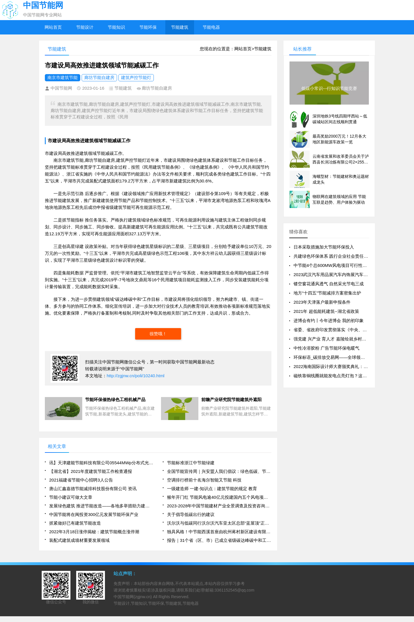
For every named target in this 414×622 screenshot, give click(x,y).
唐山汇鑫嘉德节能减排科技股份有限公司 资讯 (93, 488)
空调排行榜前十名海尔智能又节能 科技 (204, 479)
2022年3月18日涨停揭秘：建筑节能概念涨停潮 (94, 531)
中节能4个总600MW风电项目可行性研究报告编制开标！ (347, 265)
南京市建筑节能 (62, 77)
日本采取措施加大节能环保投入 (324, 246)
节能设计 (84, 27)
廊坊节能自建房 (99, 77)
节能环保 (148, 27)
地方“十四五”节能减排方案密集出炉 (327, 292)
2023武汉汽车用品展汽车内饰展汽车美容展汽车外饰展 (346, 274)
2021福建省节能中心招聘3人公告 (81, 479)
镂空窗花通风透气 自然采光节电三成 (329, 283)
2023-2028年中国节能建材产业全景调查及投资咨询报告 (219, 505)
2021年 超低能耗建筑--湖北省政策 (326, 311)
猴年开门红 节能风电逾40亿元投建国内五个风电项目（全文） (219, 497)
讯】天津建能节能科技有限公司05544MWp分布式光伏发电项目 (101, 462)
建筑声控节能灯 (136, 77)
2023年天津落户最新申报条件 (322, 302)
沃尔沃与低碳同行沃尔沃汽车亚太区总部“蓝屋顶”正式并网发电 (219, 523)
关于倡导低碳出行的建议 (190, 514)
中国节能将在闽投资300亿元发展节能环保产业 (93, 514)
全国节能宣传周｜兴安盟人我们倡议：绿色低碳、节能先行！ (219, 471)
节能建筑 (179, 27)
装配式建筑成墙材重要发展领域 (79, 540)
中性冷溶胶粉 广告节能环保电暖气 (326, 348)
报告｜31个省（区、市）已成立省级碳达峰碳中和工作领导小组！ (219, 540)
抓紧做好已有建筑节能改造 (75, 523)
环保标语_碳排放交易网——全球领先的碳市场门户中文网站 (351, 357)
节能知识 (116, 27)
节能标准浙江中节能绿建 (190, 462)
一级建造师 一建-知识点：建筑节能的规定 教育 (212, 488)
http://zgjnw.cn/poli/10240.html (135, 375)
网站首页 (53, 27)
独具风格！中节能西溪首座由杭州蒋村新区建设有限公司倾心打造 (219, 531)
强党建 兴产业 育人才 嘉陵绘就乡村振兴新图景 (339, 338)
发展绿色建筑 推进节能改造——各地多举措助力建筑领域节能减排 (101, 505)
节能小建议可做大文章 (70, 497)
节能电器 (211, 27)
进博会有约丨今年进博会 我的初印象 (329, 320)
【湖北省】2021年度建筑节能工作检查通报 (90, 471)
